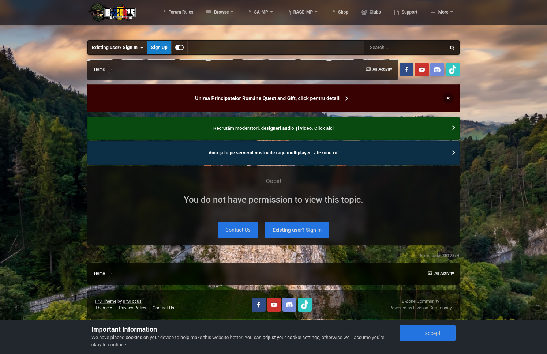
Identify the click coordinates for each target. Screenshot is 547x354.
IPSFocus (132, 301)
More (443, 18)
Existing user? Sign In (117, 47)
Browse (258, 18)
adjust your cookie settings (291, 337)
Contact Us (238, 230)
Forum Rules (217, 18)
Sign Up (159, 47)
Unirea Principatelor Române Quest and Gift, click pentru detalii (268, 98)
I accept (427, 333)
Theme (103, 307)
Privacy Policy (132, 307)
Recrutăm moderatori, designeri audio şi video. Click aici (273, 128)
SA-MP (298, 18)
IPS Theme (105, 301)
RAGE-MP (340, 18)
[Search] (404, 47)
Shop (379, 18)
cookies (133, 337)
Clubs (411, 18)
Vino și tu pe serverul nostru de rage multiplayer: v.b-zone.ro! (274, 152)
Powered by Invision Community (420, 307)
